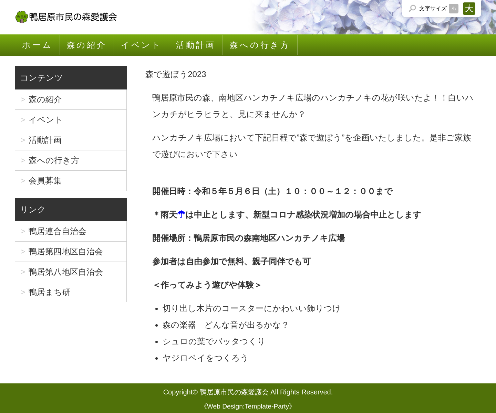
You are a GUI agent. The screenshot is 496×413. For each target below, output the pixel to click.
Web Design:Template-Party (248, 406)
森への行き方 (260, 45)
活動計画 (196, 45)
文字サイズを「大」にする (469, 8)
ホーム (37, 45)
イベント (141, 45)
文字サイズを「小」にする (454, 8)
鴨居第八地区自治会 (66, 271)
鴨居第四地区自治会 (66, 251)
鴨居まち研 (50, 292)
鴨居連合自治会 (57, 231)
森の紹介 (87, 45)
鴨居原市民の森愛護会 (234, 392)
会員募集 (45, 180)
